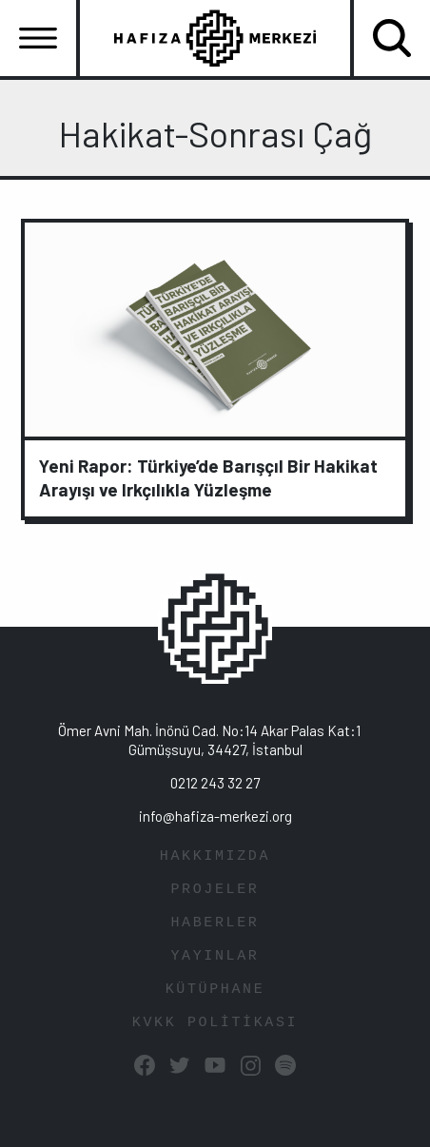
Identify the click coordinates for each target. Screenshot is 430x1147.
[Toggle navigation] (38, 38)
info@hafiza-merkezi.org (215, 816)
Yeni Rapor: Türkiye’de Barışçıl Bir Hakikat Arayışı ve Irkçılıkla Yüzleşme (208, 477)
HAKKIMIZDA (215, 856)
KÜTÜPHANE (215, 990)
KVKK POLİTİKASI (215, 1023)
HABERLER (214, 923)
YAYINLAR (214, 956)
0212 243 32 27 (215, 782)
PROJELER (214, 890)
